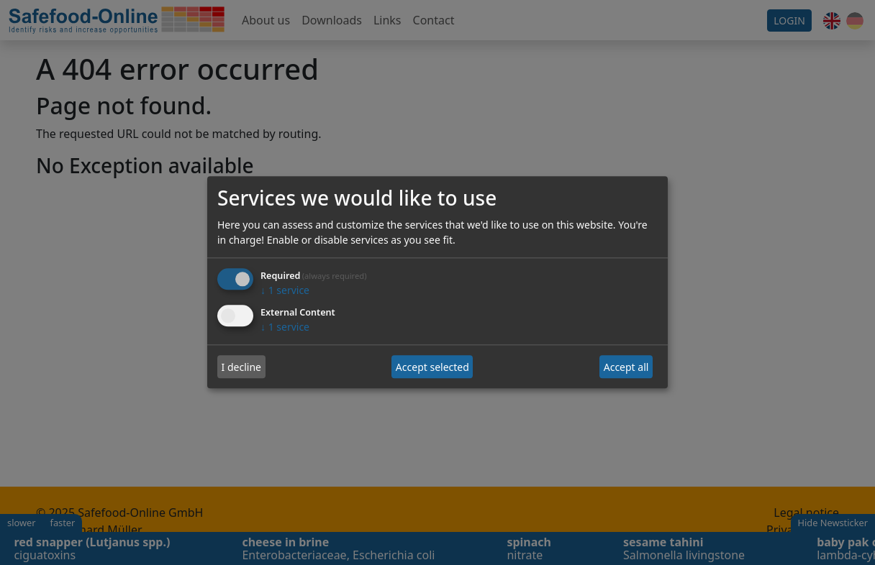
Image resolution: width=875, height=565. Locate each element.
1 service (284, 291)
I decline (241, 367)
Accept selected (432, 367)
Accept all (626, 367)
